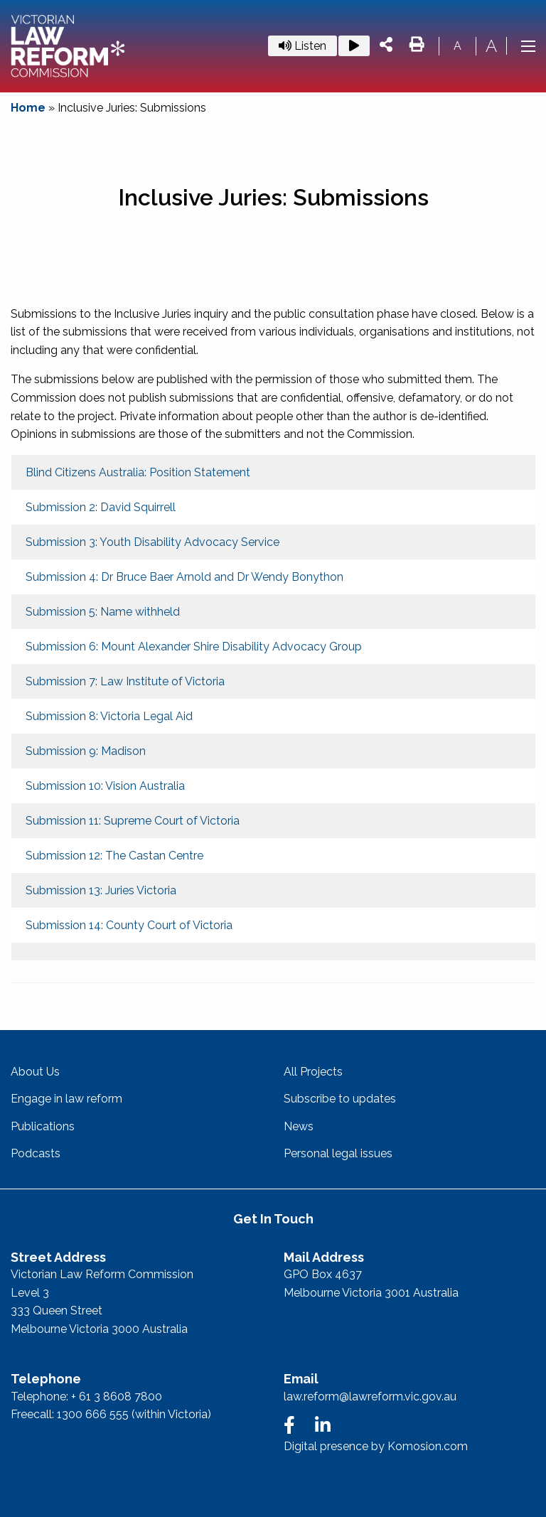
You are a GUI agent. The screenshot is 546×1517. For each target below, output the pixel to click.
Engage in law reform (66, 1098)
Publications (43, 1126)
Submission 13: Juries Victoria (101, 890)
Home (28, 107)
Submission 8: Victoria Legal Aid (109, 716)
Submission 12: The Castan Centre (114, 855)
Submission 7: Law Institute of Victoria (125, 681)
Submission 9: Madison (86, 751)
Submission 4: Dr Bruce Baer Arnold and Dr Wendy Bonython (184, 577)
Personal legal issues (338, 1153)
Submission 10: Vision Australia (105, 786)
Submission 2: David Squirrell (101, 507)
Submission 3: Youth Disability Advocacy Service (152, 542)
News (299, 1126)
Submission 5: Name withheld (103, 611)
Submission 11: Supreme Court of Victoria (133, 820)
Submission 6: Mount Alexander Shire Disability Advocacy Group (194, 646)
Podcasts (35, 1153)
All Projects (313, 1071)
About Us (35, 1071)
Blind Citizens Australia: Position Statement (138, 472)
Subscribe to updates (340, 1098)
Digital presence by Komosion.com (376, 1446)
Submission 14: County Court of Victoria (129, 925)
